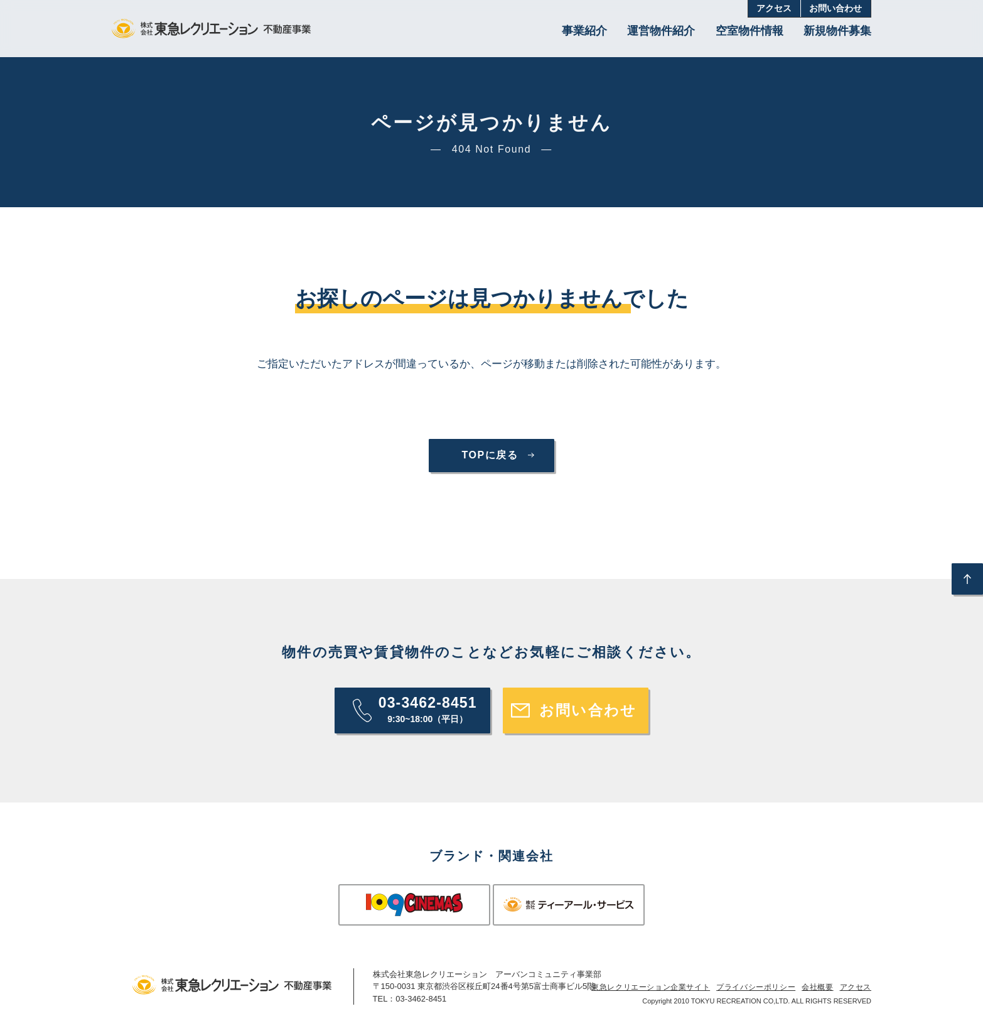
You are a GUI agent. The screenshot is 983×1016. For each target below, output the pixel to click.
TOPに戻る (489, 455)
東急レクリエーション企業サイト (650, 987)
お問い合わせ (835, 8)
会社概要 (817, 987)
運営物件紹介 (661, 30)
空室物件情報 (749, 30)
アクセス (774, 8)
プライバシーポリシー (755, 987)
